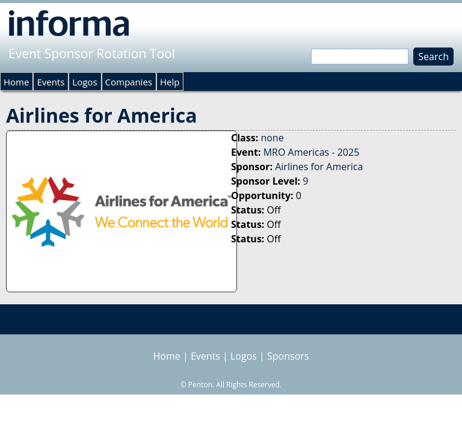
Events (50, 82)
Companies (128, 82)
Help (169, 82)
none (271, 137)
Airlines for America (319, 166)
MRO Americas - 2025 (311, 152)
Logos (84, 82)
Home (16, 82)
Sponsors (288, 356)
